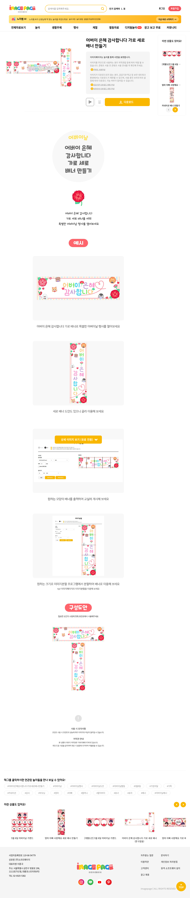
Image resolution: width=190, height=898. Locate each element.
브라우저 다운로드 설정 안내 (102, 88)
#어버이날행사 (76, 785)
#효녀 (116, 792)
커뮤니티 (171, 27)
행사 (75, 27)
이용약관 (145, 861)
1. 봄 (123, 8)
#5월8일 (137, 785)
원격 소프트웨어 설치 (170, 868)
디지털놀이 (133, 27)
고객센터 (145, 868)
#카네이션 (11, 792)
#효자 (129, 792)
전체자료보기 (18, 27)
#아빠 (69, 792)
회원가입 (175, 8)
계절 (95, 27)
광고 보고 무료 (152, 27)
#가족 (169, 785)
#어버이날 (57, 785)
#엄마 (56, 792)
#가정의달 (153, 785)
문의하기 (165, 855)
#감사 (27, 792)
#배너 (143, 792)
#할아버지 (100, 792)
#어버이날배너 (161, 792)
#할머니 (84, 792)
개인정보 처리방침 (169, 861)
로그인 (162, 8)
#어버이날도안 (98, 785)
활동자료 (114, 27)
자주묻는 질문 (147, 855)
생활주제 (57, 27)
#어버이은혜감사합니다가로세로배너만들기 (25, 785)
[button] (176, 804)
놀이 (37, 27)
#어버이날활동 (119, 785)
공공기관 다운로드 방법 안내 (102, 84)
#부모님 (41, 792)
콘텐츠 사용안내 (98, 69)
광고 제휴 (145, 874)
